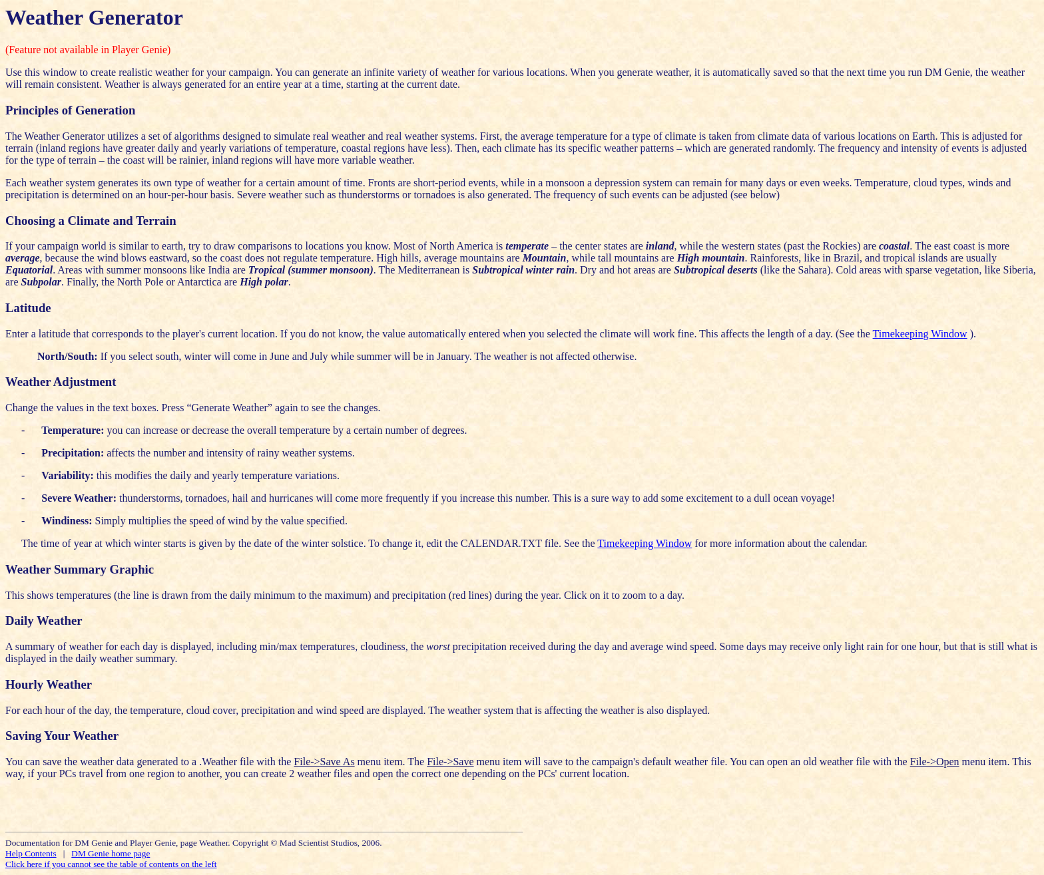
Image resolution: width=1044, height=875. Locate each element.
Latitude (28, 308)
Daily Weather (44, 620)
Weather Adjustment (60, 382)
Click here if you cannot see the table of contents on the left (111, 864)
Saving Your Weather (62, 736)
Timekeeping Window (920, 333)
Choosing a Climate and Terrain (90, 221)
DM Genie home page (110, 853)
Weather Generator (94, 17)
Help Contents (31, 853)
